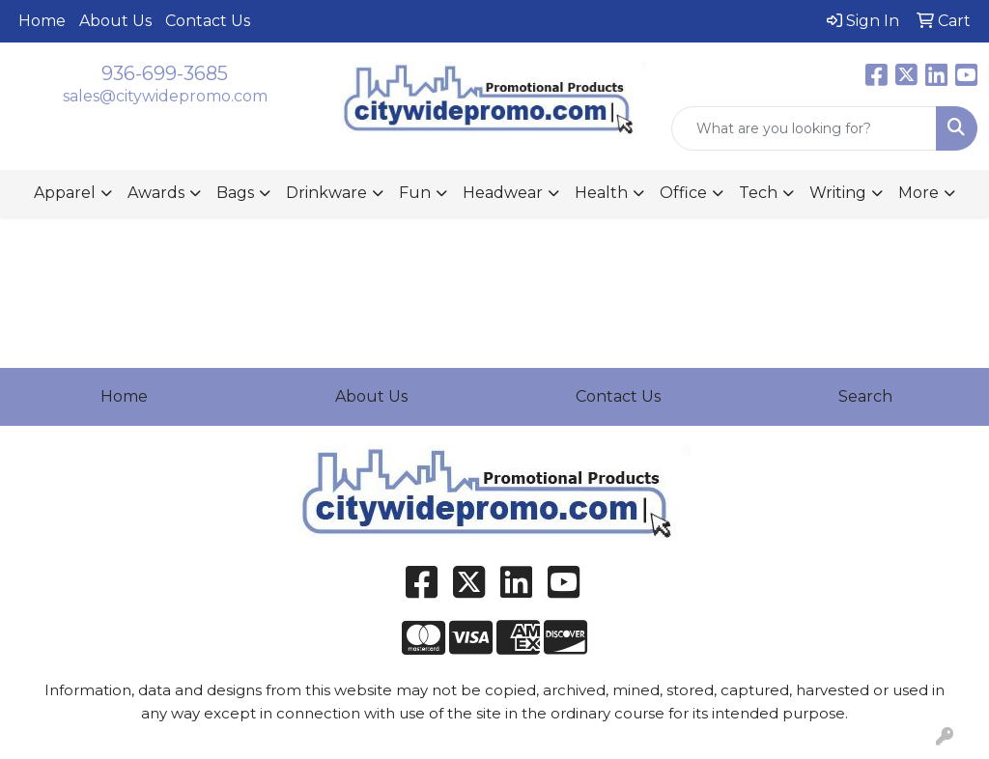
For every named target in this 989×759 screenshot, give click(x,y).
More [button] (918, 192)
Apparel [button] (65, 192)
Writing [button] (837, 192)
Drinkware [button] (326, 192)
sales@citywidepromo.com (165, 96)
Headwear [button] (503, 192)
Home (42, 21)
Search (865, 396)
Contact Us (207, 21)
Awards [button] (155, 192)
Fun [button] (415, 192)
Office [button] (683, 192)
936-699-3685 (164, 73)
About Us (115, 21)
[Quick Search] (804, 128)
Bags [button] (235, 192)
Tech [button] (758, 192)
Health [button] (601, 192)
